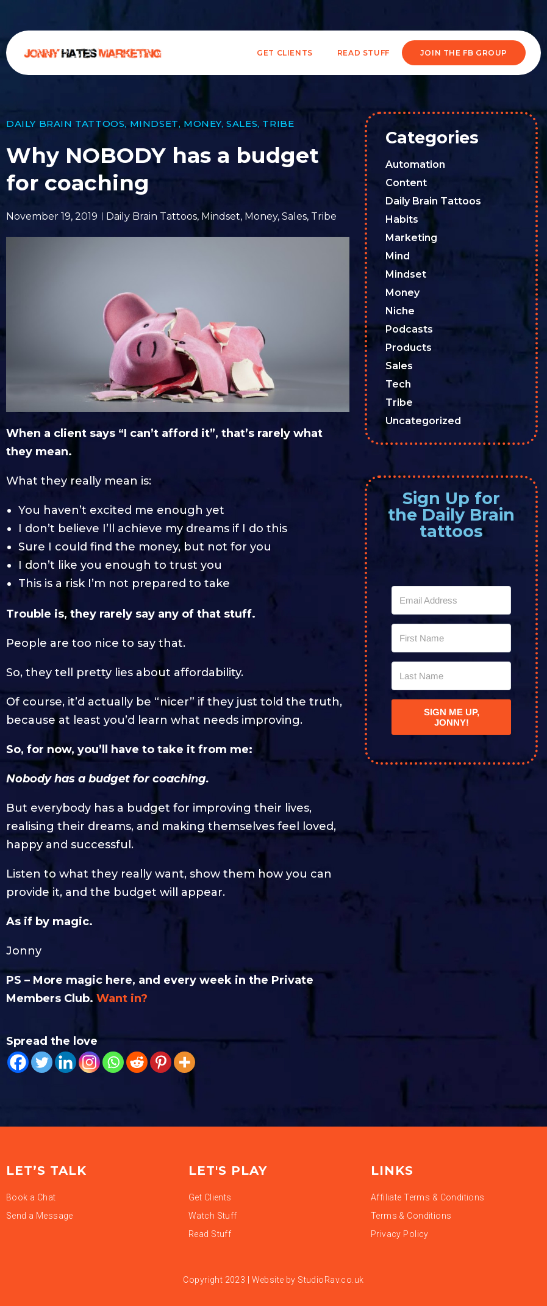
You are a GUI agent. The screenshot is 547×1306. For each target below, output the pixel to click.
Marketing (411, 238)
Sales (241, 123)
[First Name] (451, 638)
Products (408, 347)
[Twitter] (41, 1062)
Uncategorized (423, 421)
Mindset (154, 123)
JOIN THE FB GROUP (463, 52)
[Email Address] (451, 600)
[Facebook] (18, 1062)
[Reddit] (137, 1062)
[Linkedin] (65, 1062)
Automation (415, 164)
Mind (397, 256)
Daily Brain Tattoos (65, 123)
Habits (401, 219)
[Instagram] (89, 1062)
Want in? (122, 998)
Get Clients (285, 52)
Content (406, 183)
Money (202, 123)
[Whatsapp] (113, 1062)
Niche (400, 311)
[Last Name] (451, 676)
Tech (398, 384)
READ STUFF (363, 52)
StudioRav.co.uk (330, 1280)
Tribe (278, 123)
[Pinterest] (160, 1062)
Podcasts (409, 329)
